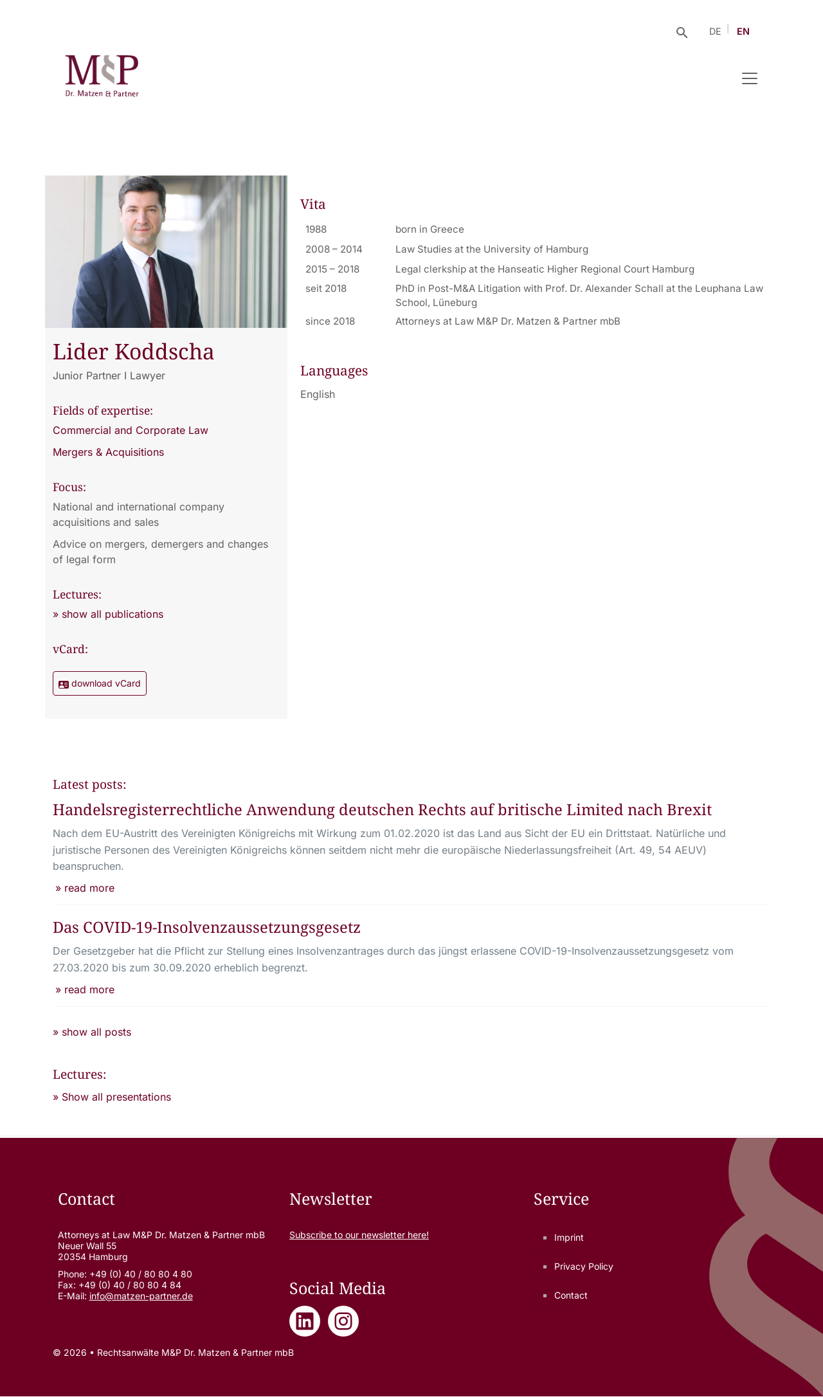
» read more (84, 887)
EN (743, 31)
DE (715, 31)
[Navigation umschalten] (750, 78)
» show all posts (92, 1031)
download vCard (100, 683)
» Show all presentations (112, 1096)
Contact (571, 1295)
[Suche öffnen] (682, 31)
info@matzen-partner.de (141, 1295)
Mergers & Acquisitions (108, 452)
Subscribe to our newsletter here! (359, 1234)
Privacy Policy (583, 1266)
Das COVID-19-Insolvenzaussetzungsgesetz (207, 927)
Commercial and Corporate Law (130, 430)
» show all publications (108, 614)
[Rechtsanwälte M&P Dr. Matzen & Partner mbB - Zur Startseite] (101, 78)
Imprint (569, 1237)
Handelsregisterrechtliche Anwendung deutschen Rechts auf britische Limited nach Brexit (384, 809)
